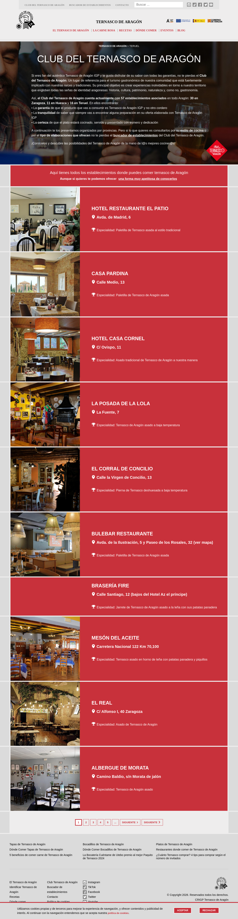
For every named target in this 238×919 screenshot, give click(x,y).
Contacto (122, 5)
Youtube (90, 901)
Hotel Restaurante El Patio (130, 209)
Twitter (89, 896)
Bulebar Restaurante (122, 534)
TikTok (89, 886)
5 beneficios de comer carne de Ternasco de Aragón (41, 854)
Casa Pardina (110, 274)
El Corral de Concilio (122, 469)
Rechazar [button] (209, 910)
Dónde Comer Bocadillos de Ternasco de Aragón (112, 848)
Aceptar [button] (181, 910)
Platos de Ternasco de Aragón (174, 843)
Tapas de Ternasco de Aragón (27, 843)
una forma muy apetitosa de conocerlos (147, 179)
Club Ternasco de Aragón (62, 881)
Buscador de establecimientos (90, 5)
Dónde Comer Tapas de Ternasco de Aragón (36, 848)
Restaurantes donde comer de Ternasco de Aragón (187, 848)
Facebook (91, 891)
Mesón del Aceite (115, 638)
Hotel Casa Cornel (118, 339)
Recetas (126, 30)
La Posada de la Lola (121, 404)
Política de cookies (58, 900)
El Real (102, 703)
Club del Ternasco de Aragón (44, 5)
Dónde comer (148, 30)
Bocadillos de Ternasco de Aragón (103, 843)
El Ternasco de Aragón (68, 30)
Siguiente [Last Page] (158, 822)
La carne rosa (103, 30)
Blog (185, 30)
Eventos (170, 30)
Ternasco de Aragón (119, 20)
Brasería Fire (110, 586)
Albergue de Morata (120, 768)
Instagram (91, 882)
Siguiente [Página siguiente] (130, 822)
